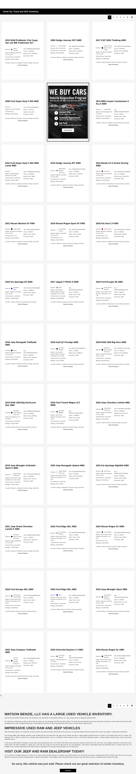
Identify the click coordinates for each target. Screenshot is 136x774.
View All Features (23, 65)
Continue (68, 770)
